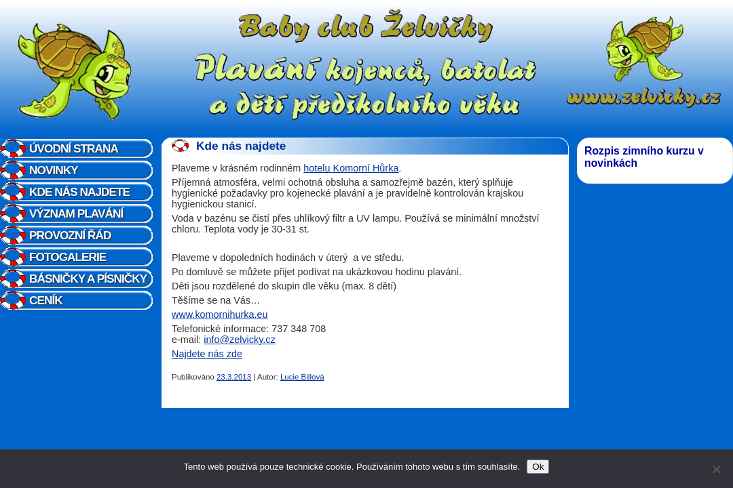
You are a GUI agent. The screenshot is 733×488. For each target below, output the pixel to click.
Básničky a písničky (88, 278)
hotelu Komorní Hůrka (350, 168)
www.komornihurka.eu (220, 314)
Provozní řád (70, 235)
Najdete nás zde (207, 353)
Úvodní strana (73, 148)
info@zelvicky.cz (240, 339)
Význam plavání (76, 213)
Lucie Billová (302, 377)
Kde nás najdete (79, 192)
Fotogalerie (67, 257)
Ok (538, 467)
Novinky (53, 170)
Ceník (45, 300)
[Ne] (716, 469)
